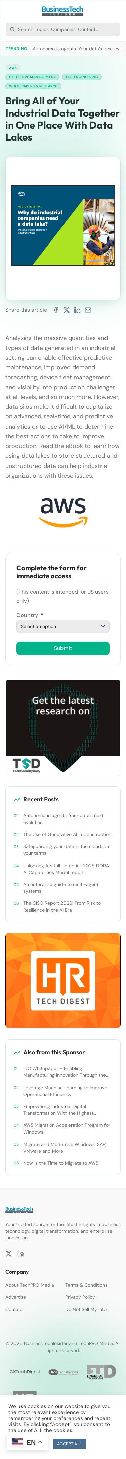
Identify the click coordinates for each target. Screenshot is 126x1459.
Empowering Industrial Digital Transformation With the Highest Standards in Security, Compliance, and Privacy (66, 1109)
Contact (14, 1309)
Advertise (15, 1297)
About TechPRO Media (29, 1285)
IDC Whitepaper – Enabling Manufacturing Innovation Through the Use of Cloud (64, 1071)
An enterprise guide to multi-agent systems (60, 887)
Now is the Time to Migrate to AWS (60, 1163)
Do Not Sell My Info (86, 1309)
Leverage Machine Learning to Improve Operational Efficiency (65, 1091)
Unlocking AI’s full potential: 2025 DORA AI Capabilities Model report (66, 869)
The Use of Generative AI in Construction (67, 834)
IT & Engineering (82, 77)
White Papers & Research (33, 86)
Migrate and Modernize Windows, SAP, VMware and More (64, 1147)
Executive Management (32, 77)
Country (29, 615)
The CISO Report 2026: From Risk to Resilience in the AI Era (62, 906)
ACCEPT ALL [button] (69, 1444)
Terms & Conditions (86, 1285)
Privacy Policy (80, 1297)
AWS (13, 67)
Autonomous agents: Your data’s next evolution (63, 818)
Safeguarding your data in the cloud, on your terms (66, 849)
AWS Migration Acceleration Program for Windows (66, 1128)
